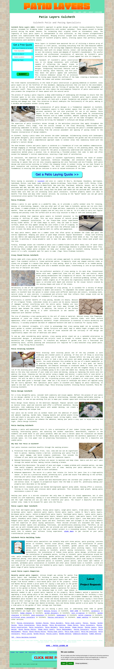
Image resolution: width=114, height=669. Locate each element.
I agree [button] (63, 663)
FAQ (26, 652)
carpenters (95, 611)
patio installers (61, 192)
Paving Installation (25, 623)
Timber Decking (95, 634)
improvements (16, 611)
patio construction (70, 60)
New (17, 652)
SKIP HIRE (74, 611)
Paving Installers (81, 629)
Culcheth (41, 181)
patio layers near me (62, 579)
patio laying (38, 523)
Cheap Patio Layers (46, 629)
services (19, 619)
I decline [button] (70, 663)
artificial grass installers (23, 617)
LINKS (79, 12)
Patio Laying (27, 634)
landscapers (61, 615)
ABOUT (85, 12)
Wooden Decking (65, 634)
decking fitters (50, 611)
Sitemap (12, 652)
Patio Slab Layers (73, 623)
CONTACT (91, 12)
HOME (74, 12)
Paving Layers (90, 627)
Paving (92, 623)
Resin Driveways (53, 652)
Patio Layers (32, 652)
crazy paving (58, 296)
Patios (85, 623)
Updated (22, 652)
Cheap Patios (73, 625)
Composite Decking (80, 634)
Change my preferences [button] (81, 663)
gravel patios (70, 561)
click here (68, 531)
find (17, 510)
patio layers (34, 33)
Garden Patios (39, 634)
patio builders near (29, 599)
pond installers (37, 615)
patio (34, 95)
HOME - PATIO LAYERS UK (57, 646)
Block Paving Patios (27, 629)
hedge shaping (26, 613)
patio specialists (41, 541)
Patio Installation (26, 625)
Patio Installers (87, 625)
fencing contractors (56, 617)
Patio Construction (19, 627)
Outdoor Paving (42, 623)
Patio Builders (57, 623)
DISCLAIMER (98, 12)
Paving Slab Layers (55, 631)
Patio (13, 181)
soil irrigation (78, 613)
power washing (82, 617)
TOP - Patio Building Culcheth (23, 637)
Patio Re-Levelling (57, 625)
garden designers (52, 613)
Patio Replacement (64, 629)
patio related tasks (73, 563)
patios (38, 168)
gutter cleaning (84, 615)
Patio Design (42, 625)
